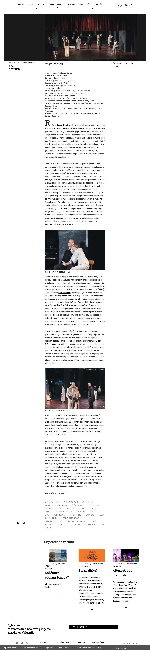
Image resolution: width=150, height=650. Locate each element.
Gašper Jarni (79, 508)
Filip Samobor (62, 508)
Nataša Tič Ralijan (77, 521)
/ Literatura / (41, 6)
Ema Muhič (117, 566)
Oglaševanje (62, 642)
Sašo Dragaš (63, 524)
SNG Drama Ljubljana (60, 128)
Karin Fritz (75, 515)
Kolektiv (45, 642)
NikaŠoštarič (15, 68)
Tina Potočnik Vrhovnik (84, 524)
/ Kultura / (71, 6)
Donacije (80, 642)
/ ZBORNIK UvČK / (84, 6)
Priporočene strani (97, 644)
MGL (62, 521)
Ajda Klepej (50, 568)
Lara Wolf (90, 515)
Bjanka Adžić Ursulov (74, 502)
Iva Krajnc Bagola (63, 512)
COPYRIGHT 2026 (129, 643)
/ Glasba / (30, 6)
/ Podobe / (60, 6)
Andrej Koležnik (52, 502)
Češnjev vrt (77, 505)
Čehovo (88, 125)
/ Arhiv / (95, 6)
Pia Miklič (83, 566)
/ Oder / (51, 6)
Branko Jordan (61, 505)
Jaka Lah (81, 512)
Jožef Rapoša (59, 515)
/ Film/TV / (20, 6)
